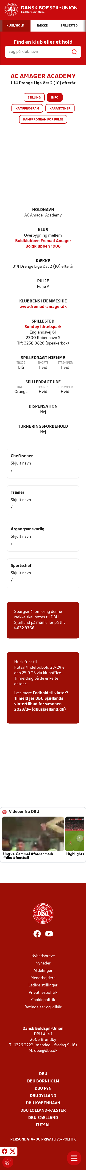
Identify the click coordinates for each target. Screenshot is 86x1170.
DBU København (43, 1103)
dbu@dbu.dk (45, 1051)
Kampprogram (27, 108)
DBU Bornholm (43, 1081)
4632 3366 (24, 628)
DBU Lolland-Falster (43, 1111)
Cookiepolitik (43, 1000)
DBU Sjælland (43, 1118)
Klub (43, 230)
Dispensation (43, 407)
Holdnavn (43, 210)
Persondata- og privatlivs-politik (43, 1139)
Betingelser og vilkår (43, 1007)
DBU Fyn (43, 1089)
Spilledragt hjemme (43, 358)
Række (43, 261)
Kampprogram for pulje (43, 119)
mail (40, 623)
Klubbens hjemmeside (43, 301)
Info (54, 97)
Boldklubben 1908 (43, 246)
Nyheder (43, 963)
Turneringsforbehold (43, 427)
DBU (43, 1074)
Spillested (43, 321)
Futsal (43, 1125)
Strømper (65, 362)
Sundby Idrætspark (43, 327)
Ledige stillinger (43, 985)
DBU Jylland (43, 1096)
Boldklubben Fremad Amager (43, 241)
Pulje (43, 281)
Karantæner (60, 108)
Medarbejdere (43, 978)
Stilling (34, 97)
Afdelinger (43, 971)
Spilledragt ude (43, 382)
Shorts (43, 362)
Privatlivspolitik (43, 993)
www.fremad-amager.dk (43, 307)
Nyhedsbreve (43, 956)
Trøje (21, 362)
